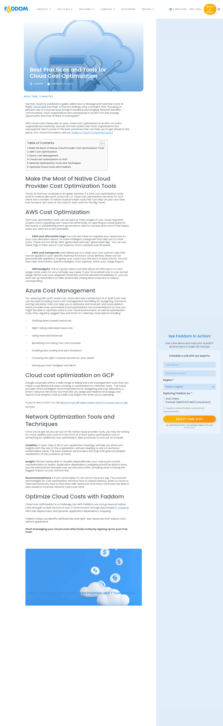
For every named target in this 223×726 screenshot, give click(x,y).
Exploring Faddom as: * (177, 393)
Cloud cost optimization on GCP (48, 159)
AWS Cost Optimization (43, 151)
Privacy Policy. (189, 428)
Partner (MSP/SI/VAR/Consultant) (188, 402)
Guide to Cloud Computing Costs (91, 132)
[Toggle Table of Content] (100, 143)
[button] (218, 9)
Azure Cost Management (43, 155)
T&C (207, 425)
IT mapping (122, 507)
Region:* (168, 380)
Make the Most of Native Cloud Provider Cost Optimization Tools (66, 148)
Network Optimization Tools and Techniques (55, 163)
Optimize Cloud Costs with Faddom (50, 166)
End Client (172, 399)
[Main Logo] (16, 9)
